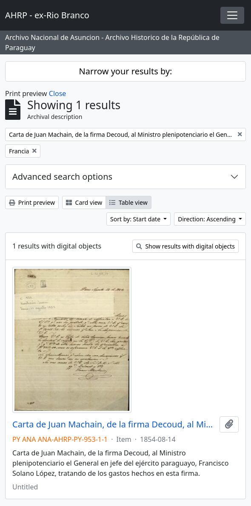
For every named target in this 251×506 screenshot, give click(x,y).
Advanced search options (62, 176)
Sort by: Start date (136, 219)
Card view (84, 202)
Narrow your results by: (125, 71)
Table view (128, 202)
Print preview (32, 202)
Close (57, 93)
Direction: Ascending (207, 219)
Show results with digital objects (185, 246)
